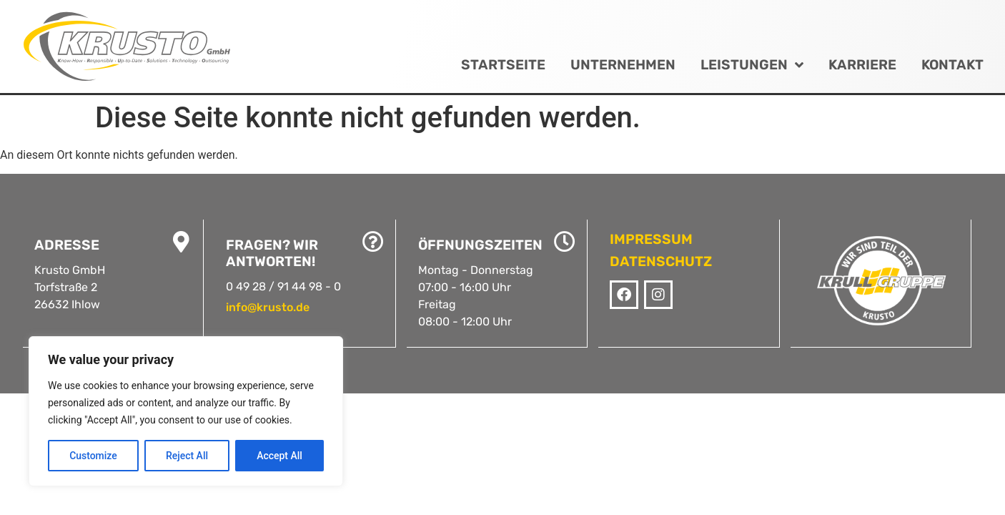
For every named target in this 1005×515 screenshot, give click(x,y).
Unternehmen (622, 65)
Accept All (279, 455)
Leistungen (751, 65)
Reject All (187, 455)
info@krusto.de (268, 307)
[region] (186, 411)
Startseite (503, 65)
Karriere (862, 65)
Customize (93, 455)
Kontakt (952, 65)
